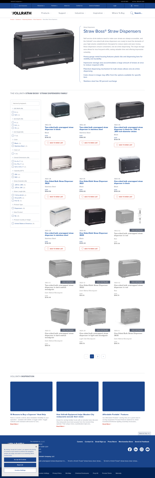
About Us (66, 6)
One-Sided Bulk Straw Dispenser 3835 (93, 234)
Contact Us (79, 6)
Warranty (118, 473)
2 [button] (97, 356)
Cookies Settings (43, 473)
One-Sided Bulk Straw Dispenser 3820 (59, 182)
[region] (20, 460)
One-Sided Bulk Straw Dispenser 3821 (93, 182)
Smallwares (18, 19)
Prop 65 (95, 473)
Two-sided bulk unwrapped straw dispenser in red (128, 234)
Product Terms (107, 473)
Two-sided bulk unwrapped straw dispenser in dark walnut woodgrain (59, 287)
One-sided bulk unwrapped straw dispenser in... (48, 461)
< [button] (86, 356)
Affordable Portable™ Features (115, 414)
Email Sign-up (100, 442)
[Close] (36, 447)
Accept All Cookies (20, 459)
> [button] (103, 356)
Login (114, 6)
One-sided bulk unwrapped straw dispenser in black (128, 182)
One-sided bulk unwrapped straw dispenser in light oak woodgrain (93, 334)
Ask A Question (23, 5)
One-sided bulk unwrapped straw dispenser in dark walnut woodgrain (59, 335)
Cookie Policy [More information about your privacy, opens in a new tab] (8, 455)
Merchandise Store (126, 442)
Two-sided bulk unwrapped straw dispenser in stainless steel (93, 128)
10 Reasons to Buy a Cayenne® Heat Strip (28, 414)
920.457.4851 (124, 1)
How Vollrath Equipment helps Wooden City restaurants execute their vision (75, 415)
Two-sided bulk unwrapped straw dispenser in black (59, 128)
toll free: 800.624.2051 (138, 1)
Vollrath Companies (16, 1)
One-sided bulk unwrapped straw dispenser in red (128, 286)
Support (62, 13)
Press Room (112, 442)
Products (45, 13)
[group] (25, 111)
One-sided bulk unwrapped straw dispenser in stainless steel (59, 234)
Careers (80, 442)
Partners (53, 6)
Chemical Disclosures (82, 473)
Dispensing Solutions (27, 19)
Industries (79, 13)
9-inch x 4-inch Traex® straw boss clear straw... (85, 461)
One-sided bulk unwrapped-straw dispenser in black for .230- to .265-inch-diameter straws (128, 129)
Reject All (20, 465)
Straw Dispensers (37, 19)
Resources (40, 6)
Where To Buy (118, 13)
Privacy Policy (57, 473)
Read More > (14, 424)
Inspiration (98, 13)
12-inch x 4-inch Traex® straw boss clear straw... (121, 461)
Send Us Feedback (94, 6)
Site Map (68, 473)
